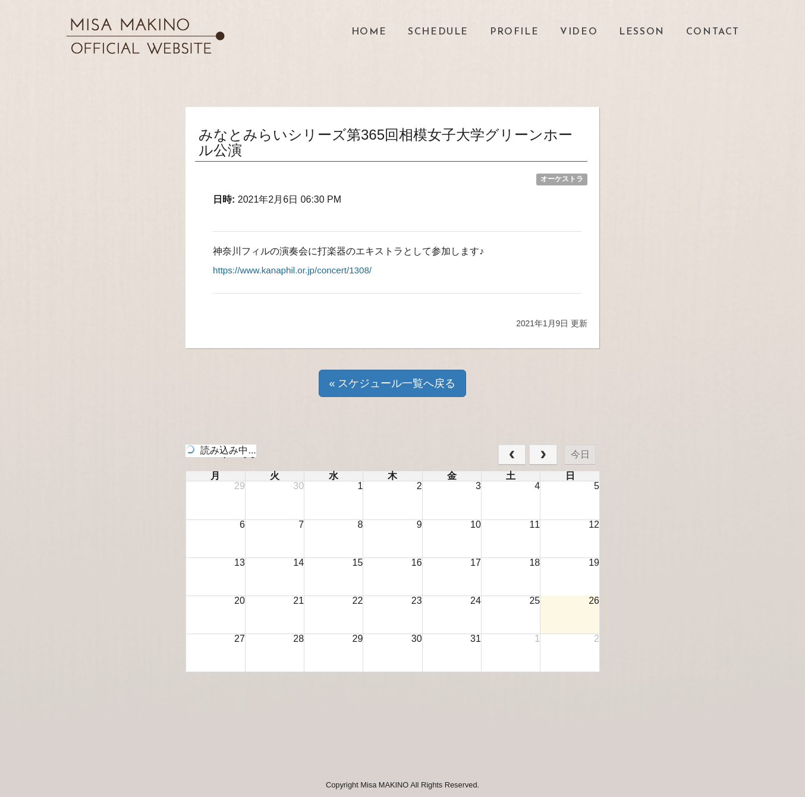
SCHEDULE (438, 32)
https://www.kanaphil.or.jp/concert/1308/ (297, 270)
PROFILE (514, 32)
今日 (580, 454)
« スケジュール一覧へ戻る (392, 383)
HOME (368, 32)
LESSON (642, 32)
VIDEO (579, 32)
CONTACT (713, 32)
